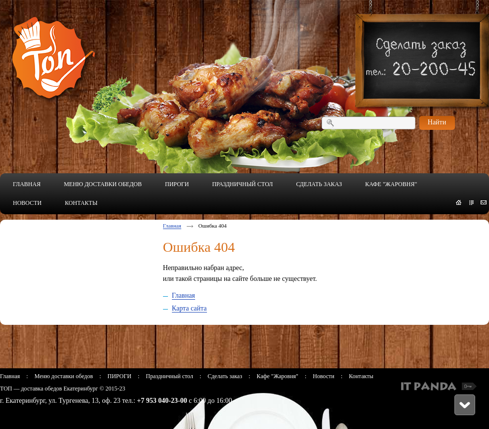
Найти (437, 122)
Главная (172, 226)
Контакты (361, 376)
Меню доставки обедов (64, 376)
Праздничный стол (169, 376)
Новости (323, 376)
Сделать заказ (224, 376)
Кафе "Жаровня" (277, 376)
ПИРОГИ (119, 376)
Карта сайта (189, 308)
